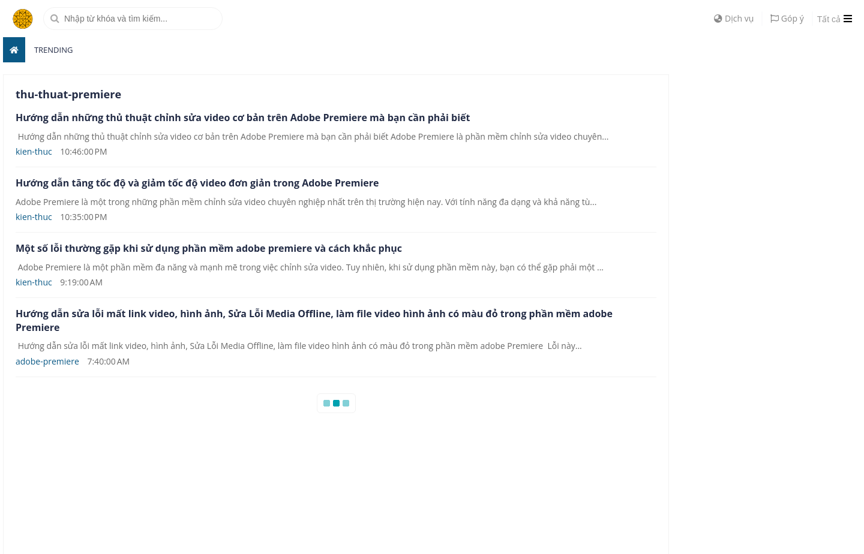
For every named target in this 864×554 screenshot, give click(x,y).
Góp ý (786, 18)
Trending (53, 49)
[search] (133, 18)
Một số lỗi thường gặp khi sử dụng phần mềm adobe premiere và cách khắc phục (209, 248)
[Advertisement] (771, 254)
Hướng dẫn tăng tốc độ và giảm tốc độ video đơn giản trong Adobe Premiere (197, 182)
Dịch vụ (734, 18)
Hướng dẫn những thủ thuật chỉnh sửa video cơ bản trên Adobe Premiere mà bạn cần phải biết (243, 117)
